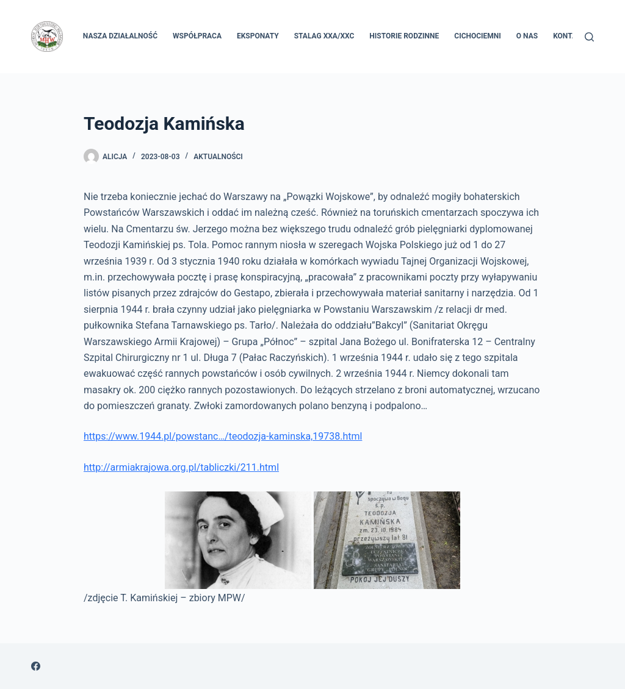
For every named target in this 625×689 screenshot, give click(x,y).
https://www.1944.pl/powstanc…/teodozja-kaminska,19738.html (223, 436)
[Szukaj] (589, 36)
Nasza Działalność (120, 36)
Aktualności (218, 156)
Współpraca (197, 36)
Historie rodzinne (404, 36)
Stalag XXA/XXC (324, 36)
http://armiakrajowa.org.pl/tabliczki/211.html (181, 467)
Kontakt (569, 36)
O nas (527, 36)
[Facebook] (35, 666)
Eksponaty (258, 36)
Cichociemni (477, 36)
